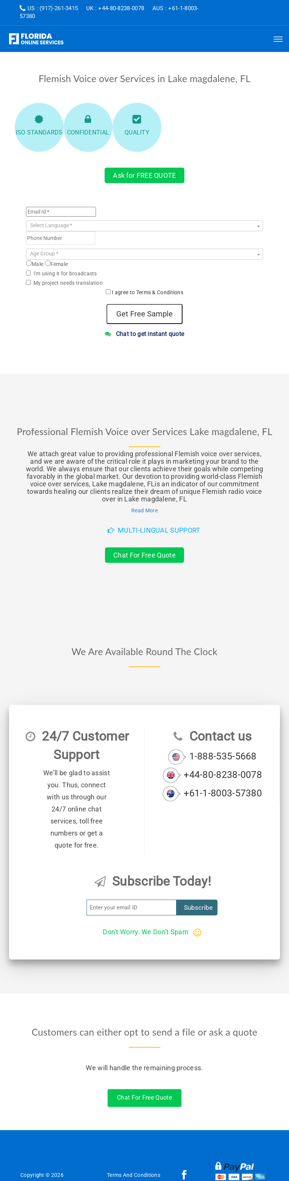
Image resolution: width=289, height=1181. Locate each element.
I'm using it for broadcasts (61, 273)
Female (56, 263)
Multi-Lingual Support (154, 530)
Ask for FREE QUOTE (144, 175)
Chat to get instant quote (144, 334)
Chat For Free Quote (144, 555)
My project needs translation (64, 283)
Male (34, 263)
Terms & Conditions (159, 292)
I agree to (147, 292)
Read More (144, 510)
